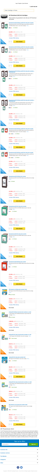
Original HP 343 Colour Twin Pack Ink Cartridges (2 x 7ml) (20, 334)
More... (28, 25)
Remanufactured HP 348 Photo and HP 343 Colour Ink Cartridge (21, 128)
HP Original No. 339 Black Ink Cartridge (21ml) (18, 289)
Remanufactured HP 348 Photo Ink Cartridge (17, 261)
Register (20, 3)
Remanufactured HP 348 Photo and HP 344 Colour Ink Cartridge (21, 152)
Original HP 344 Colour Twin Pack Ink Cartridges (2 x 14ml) (20, 381)
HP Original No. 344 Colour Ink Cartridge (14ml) (18, 404)
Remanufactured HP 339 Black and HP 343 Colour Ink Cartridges (21, 22)
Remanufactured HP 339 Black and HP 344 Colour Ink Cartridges (21, 46)
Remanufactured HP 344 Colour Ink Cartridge (17, 233)
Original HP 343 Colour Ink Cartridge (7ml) (17, 357)
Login (16, 3)
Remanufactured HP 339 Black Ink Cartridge (17, 176)
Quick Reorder (25, 3)
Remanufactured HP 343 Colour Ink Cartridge (17, 206)
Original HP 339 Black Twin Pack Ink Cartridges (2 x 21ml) (20, 311)
